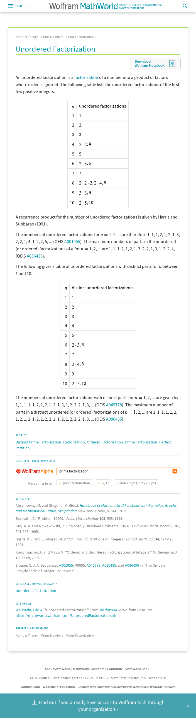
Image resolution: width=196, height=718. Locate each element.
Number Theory (27, 37)
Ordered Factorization (105, 442)
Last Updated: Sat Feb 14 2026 (73, 678)
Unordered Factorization (36, 590)
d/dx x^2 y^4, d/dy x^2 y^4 (138, 483)
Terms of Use (157, 678)
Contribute (115, 669)
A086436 (35, 256)
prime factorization (76, 483)
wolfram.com (30, 687)
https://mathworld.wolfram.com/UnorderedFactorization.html (68, 615)
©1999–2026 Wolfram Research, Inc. (121, 678)
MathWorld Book (137, 669)
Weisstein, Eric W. (29, 609)
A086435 (114, 419)
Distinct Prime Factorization (38, 442)
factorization (86, 77)
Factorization (74, 442)
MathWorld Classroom (88, 669)
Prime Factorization (80, 37)
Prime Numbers (52, 37)
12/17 (105, 483)
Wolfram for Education (59, 687)
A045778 (114, 404)
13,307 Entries (39, 678)
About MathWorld (57, 669)
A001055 (72, 241)
